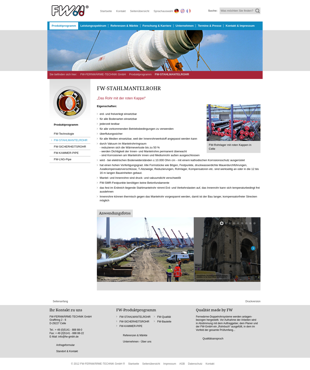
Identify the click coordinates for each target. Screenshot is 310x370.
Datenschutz (195, 363)
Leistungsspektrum (93, 25)
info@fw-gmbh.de (68, 336)
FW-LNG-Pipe (62, 159)
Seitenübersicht (139, 11)
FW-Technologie (64, 133)
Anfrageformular (65, 345)
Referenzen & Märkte (124, 25)
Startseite (106, 11)
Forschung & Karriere (157, 25)
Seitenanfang (60, 301)
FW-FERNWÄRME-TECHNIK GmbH (103, 74)
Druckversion (252, 301)
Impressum (169, 363)
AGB (182, 363)
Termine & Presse (209, 25)
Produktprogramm (64, 25)
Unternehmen (185, 25)
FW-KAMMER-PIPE (66, 152)
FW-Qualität (164, 316)
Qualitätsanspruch (213, 338)
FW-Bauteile (164, 321)
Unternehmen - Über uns (137, 341)
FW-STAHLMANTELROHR (172, 74)
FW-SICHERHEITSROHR (70, 146)
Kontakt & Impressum (240, 25)
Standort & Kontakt (67, 351)
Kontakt (121, 11)
